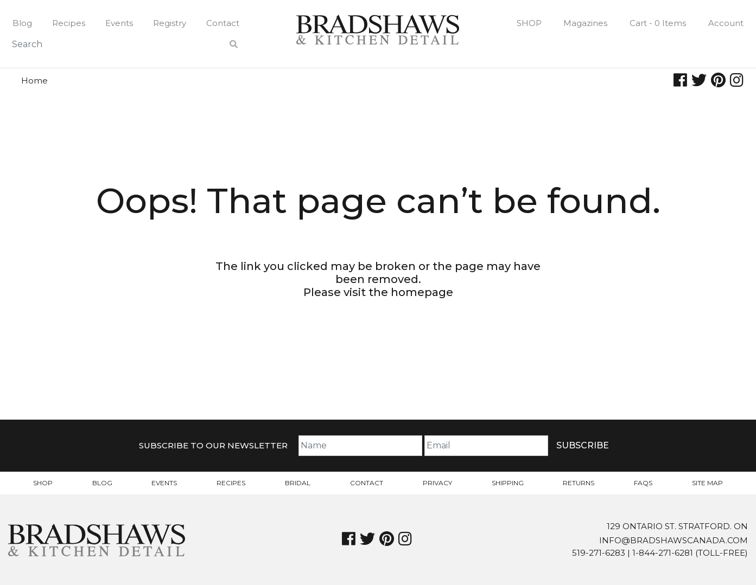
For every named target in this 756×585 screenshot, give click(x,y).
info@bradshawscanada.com (673, 540)
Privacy (437, 483)
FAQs (643, 483)
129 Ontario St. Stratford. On (677, 526)
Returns (578, 483)
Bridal (297, 483)
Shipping (508, 483)
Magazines (585, 23)
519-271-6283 (598, 553)
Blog (22, 23)
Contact (222, 23)
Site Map (707, 483)
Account (726, 23)
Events (119, 23)
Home (34, 80)
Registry (169, 23)
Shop (529, 23)
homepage (422, 292)
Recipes (68, 23)
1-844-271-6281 (662, 553)
